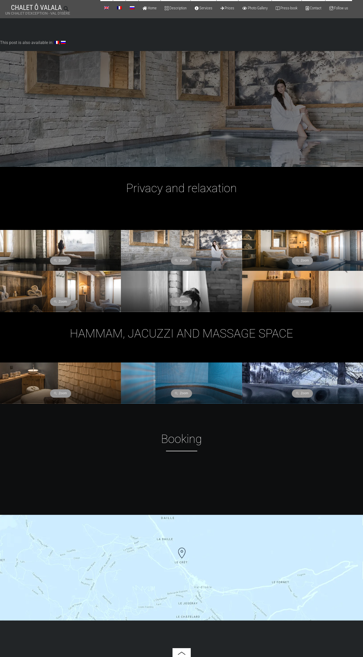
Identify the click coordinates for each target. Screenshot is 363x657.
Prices (227, 8)
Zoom (60, 261)
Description (176, 8)
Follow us (338, 8)
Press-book (287, 8)
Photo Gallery (254, 8)
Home (150, 8)
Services (203, 8)
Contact (313, 8)
